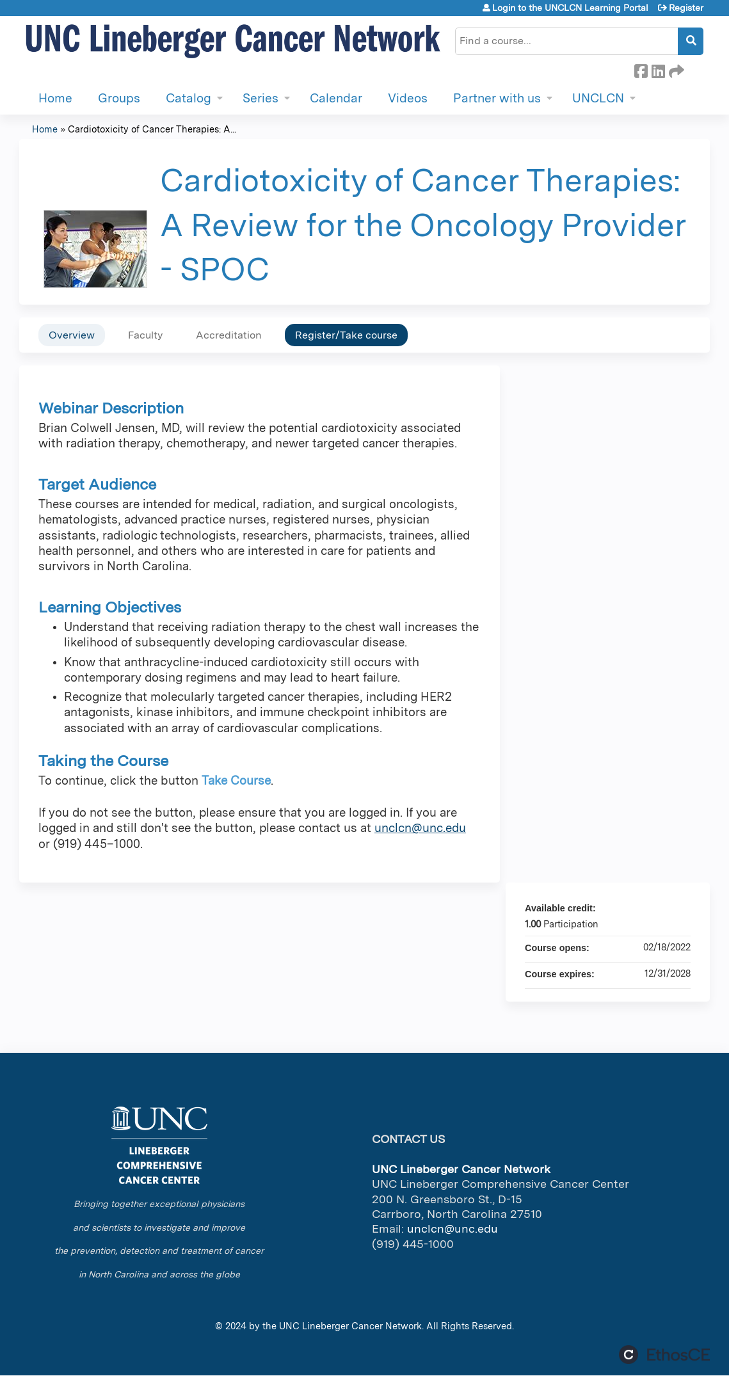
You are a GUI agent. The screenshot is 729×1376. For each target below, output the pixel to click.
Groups (119, 98)
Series (260, 98)
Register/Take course (346, 335)
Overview (72, 335)
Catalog (188, 98)
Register (686, 7)
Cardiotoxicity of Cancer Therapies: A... (152, 129)
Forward (675, 69)
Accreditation (229, 335)
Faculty (145, 335)
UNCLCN (598, 98)
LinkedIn (658, 69)
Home (55, 98)
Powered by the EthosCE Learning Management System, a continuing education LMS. (664, 1354)
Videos (408, 98)
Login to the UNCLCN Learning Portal (570, 7)
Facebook (640, 69)
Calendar (336, 98)
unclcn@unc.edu (420, 827)
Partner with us (497, 98)
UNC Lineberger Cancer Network (350, 1325)
